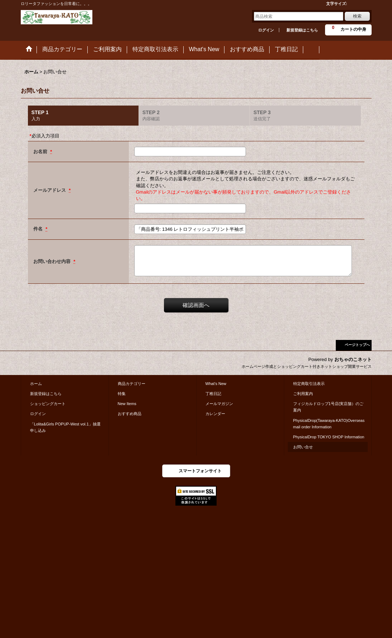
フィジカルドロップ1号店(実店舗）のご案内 (328, 406)
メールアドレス (50, 190)
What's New (216, 383)
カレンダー (215, 413)
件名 (38, 229)
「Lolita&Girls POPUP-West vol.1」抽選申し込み (65, 427)
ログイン (266, 30)
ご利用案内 (303, 393)
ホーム (36, 383)
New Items (127, 403)
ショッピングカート (48, 403)
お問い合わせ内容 (52, 261)
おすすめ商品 (129, 413)
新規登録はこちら (302, 30)
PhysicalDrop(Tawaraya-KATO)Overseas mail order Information (329, 423)
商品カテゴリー (131, 383)
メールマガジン (219, 403)
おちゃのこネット (353, 359)
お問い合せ (303, 447)
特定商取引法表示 (309, 383)
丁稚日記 (213, 393)
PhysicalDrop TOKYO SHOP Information (328, 437)
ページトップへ (357, 345)
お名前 (41, 151)
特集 (122, 393)
